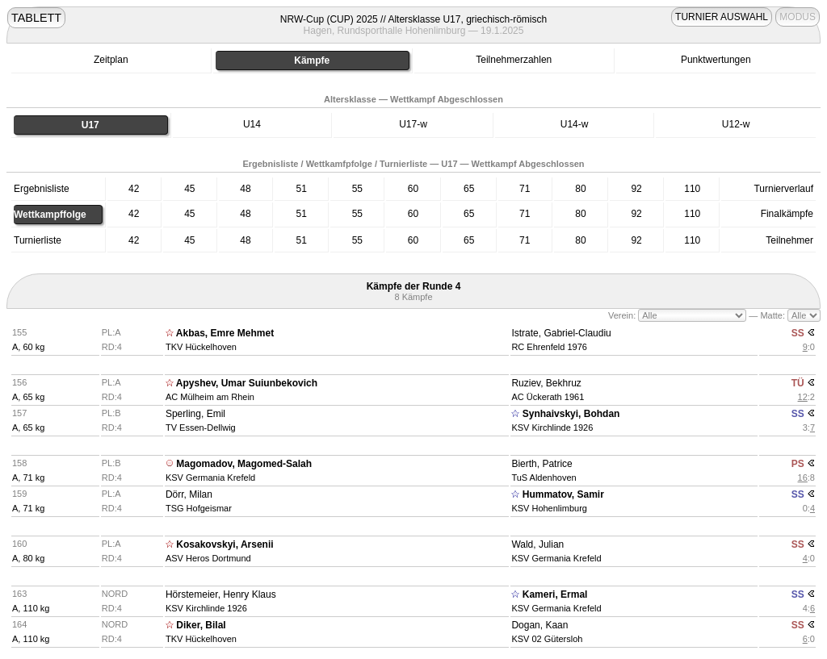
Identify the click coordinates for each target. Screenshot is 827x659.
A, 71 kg (28, 477)
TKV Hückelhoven (201, 347)
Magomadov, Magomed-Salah (244, 463)
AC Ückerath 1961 (547, 397)
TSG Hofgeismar (199, 508)
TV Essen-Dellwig (201, 427)
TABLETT (36, 17)
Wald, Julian (537, 544)
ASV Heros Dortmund (208, 558)
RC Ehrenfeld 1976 (549, 347)
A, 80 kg (28, 558)
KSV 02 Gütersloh (546, 639)
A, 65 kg (28, 397)
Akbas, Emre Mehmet (225, 333)
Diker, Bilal (200, 625)
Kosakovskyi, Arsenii (224, 544)
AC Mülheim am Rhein (210, 397)
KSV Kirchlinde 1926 (552, 427)
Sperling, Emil (195, 413)
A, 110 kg (30, 608)
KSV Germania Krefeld (210, 477)
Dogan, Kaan (539, 625)
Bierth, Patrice (541, 463)
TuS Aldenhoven (543, 477)
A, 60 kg (28, 347)
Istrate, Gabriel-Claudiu (561, 333)
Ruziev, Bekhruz (546, 383)
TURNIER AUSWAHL (721, 17)
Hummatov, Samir (563, 494)
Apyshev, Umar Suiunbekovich (246, 383)
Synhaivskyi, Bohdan (571, 413)
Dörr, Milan (189, 494)
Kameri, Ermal (555, 594)
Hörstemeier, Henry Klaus (221, 594)
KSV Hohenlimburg (549, 508)
